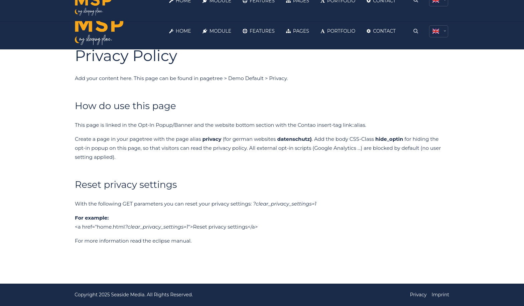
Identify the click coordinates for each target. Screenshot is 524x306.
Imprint (440, 295)
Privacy (418, 295)
